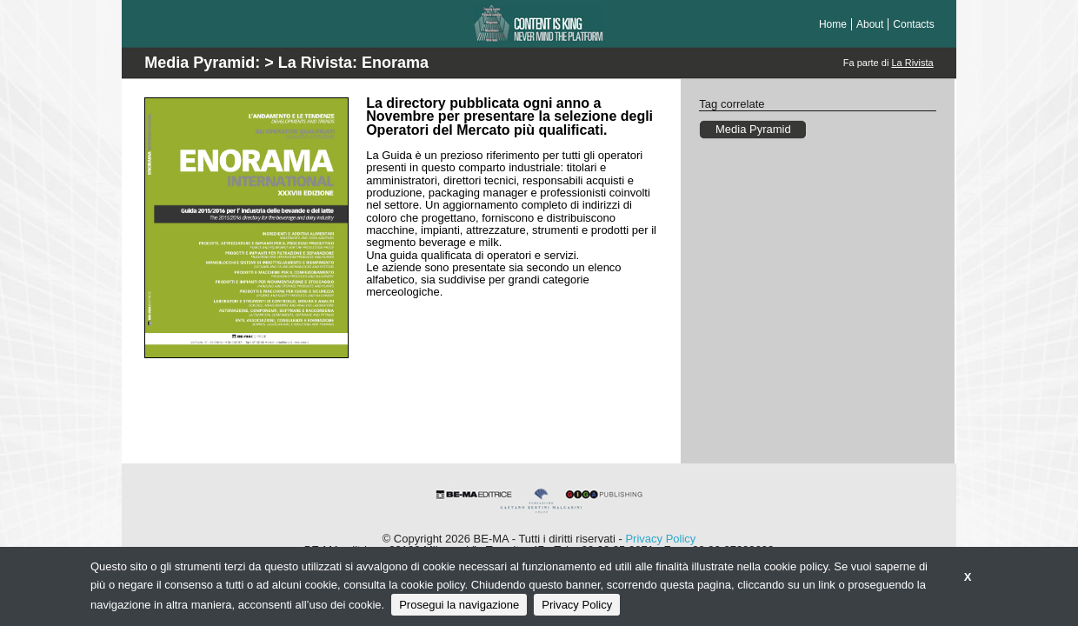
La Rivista (912, 62)
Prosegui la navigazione (459, 604)
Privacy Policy (660, 538)
